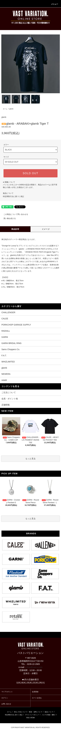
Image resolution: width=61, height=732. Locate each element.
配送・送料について (35, 712)
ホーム (5, 109)
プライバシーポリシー (32, 715)
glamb (11, 109)
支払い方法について (20, 712)
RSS (27, 718)
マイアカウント (7, 692)
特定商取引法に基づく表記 (13, 196)
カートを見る (37, 698)
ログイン (4, 698)
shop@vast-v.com (34, 667)
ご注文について (8, 392)
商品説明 (15, 229)
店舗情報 (5, 405)
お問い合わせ (6, 704)
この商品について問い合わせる (14, 214)
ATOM (33, 718)
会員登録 (35, 692)
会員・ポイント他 (9, 398)
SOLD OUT (30, 173)
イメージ (46, 229)
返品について (8, 193)
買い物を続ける (8, 218)
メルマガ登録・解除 (48, 715)
